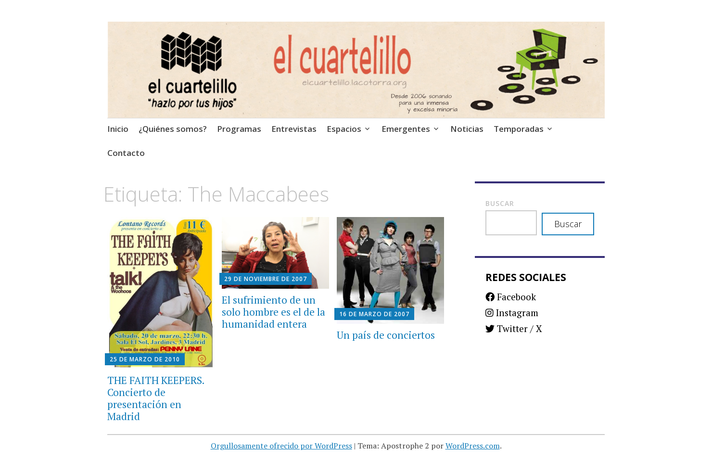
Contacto (126, 152)
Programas (239, 128)
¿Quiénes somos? (173, 128)
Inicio (117, 128)
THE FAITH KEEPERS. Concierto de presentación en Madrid (155, 398)
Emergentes (405, 128)
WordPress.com (472, 445)
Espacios (344, 128)
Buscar (499, 203)
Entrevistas (294, 128)
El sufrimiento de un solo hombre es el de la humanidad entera (273, 312)
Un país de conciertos (386, 335)
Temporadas (519, 128)
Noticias (466, 128)
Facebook (510, 297)
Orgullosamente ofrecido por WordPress (281, 445)
